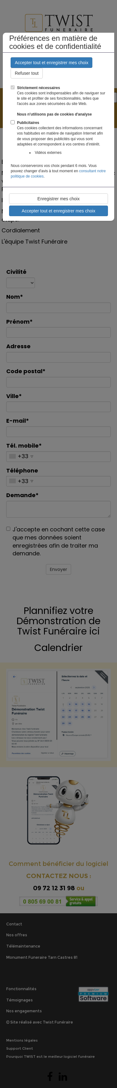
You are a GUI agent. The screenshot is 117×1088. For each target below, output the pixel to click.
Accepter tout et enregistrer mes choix (51, 62)
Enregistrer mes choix (58, 198)
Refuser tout (26, 73)
